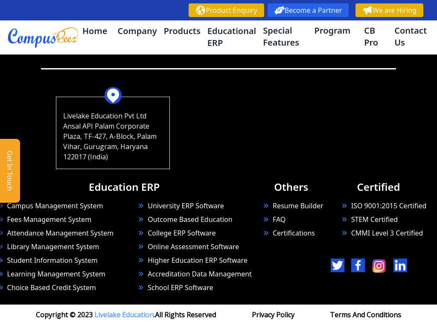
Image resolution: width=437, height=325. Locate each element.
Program (333, 30)
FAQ (279, 219)
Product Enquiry (226, 10)
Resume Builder (292, 205)
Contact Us (410, 36)
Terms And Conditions (365, 314)
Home (94, 31)
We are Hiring (389, 10)
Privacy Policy (273, 314)
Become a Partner (308, 10)
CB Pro (371, 36)
